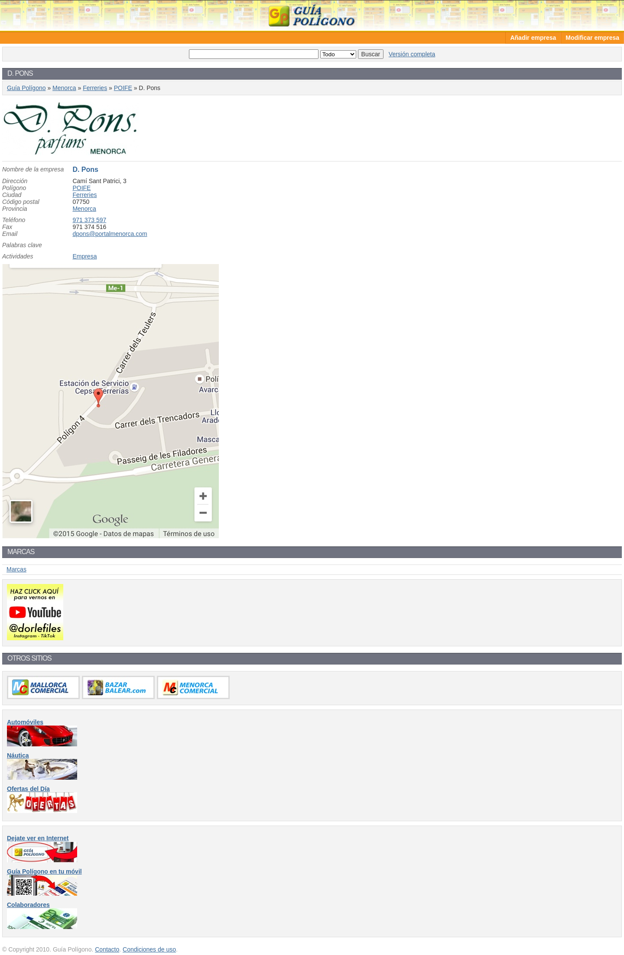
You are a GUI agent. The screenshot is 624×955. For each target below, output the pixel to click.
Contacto (107, 949)
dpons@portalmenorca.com (109, 233)
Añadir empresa (533, 37)
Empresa (84, 256)
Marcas (16, 569)
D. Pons (85, 169)
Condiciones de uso (149, 949)
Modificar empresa (592, 37)
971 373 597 (89, 219)
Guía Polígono (312, 15)
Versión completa (412, 54)
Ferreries (95, 87)
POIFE (123, 87)
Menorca (64, 87)
